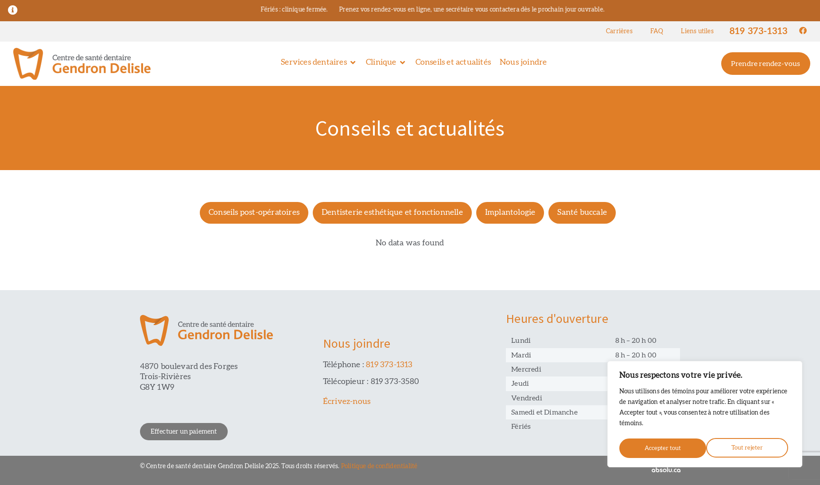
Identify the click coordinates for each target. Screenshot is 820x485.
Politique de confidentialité (379, 466)
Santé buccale (582, 213)
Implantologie (510, 213)
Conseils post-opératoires (254, 213)
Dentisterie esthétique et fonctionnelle (392, 213)
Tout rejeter (660, 448)
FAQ (657, 31)
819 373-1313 (759, 31)
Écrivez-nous (346, 402)
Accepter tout (747, 448)
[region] (704, 415)
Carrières (619, 31)
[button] (318, 62)
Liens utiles (697, 31)
